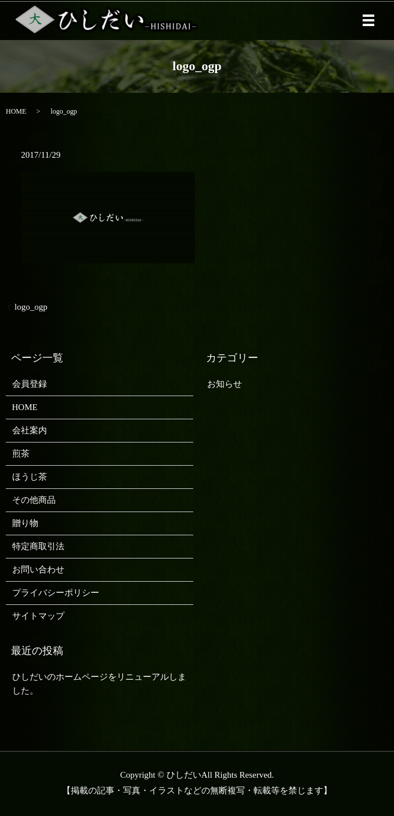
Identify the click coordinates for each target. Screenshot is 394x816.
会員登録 (29, 384)
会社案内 (29, 430)
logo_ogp (31, 306)
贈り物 (25, 523)
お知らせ (224, 384)
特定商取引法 (38, 546)
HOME (16, 111)
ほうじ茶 (29, 476)
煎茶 (21, 453)
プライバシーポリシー (55, 592)
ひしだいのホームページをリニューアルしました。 (99, 683)
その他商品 (34, 500)
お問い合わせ (38, 569)
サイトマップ (38, 616)
